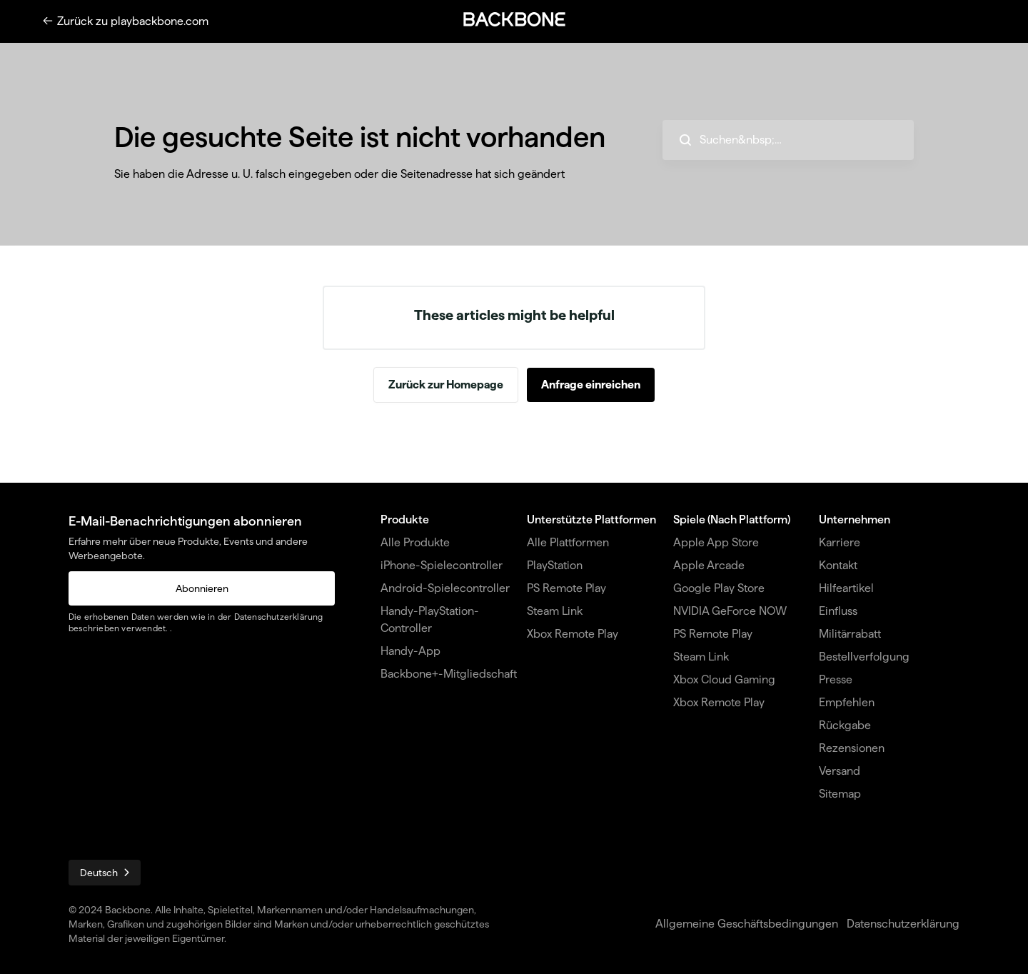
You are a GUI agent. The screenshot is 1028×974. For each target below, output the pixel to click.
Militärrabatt (850, 634)
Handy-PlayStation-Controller (430, 619)
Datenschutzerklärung (278, 616)
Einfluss (838, 611)
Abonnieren (202, 588)
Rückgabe (845, 725)
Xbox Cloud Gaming (724, 679)
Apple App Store (716, 542)
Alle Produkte (415, 542)
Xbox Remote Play (572, 634)
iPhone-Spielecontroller (442, 565)
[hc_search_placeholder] (788, 140)
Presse (835, 679)
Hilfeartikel (846, 588)
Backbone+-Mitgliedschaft (449, 674)
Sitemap (840, 794)
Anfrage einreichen (590, 384)
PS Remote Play (566, 588)
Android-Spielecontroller (445, 588)
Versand (839, 771)
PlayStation (555, 565)
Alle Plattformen (568, 542)
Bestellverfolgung (864, 657)
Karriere (839, 542)
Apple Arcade (709, 565)
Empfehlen (847, 702)
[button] (514, 19)
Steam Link (555, 611)
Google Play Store (719, 588)
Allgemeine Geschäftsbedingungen (746, 924)
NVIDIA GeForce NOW (730, 611)
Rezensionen (852, 748)
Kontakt (838, 565)
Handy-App (410, 651)
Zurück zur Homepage (445, 384)
